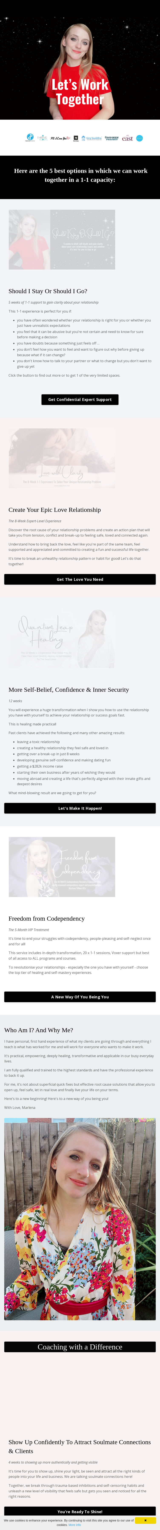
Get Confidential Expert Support (80, 399)
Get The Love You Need (80, 579)
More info (75, 1525)
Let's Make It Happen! (80, 808)
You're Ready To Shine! (80, 1511)
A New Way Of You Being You (80, 996)
